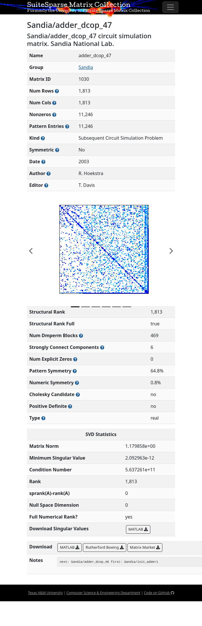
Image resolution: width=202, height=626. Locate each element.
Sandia (86, 67)
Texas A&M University (45, 592)
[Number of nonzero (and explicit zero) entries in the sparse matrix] (67, 126)
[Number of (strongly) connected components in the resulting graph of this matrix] (102, 347)
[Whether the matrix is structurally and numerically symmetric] (57, 150)
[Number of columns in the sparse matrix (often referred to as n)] (54, 102)
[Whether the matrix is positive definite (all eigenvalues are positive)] (70, 406)
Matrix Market (145, 547)
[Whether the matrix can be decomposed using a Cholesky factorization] (78, 394)
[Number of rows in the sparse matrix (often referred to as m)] (57, 91)
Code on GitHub (159, 592)
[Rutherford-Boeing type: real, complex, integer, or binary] (43, 418)
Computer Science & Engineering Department (103, 592)
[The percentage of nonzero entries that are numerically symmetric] (77, 382)
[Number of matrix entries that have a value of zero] (75, 359)
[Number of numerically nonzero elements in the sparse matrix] (54, 114)
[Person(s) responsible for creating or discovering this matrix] (48, 173)
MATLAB (138, 529)
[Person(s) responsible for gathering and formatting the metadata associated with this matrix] (46, 185)
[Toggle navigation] (170, 7)
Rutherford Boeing (104, 547)
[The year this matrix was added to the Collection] (43, 161)
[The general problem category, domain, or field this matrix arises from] (43, 138)
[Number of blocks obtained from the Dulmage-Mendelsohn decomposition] (81, 335)
